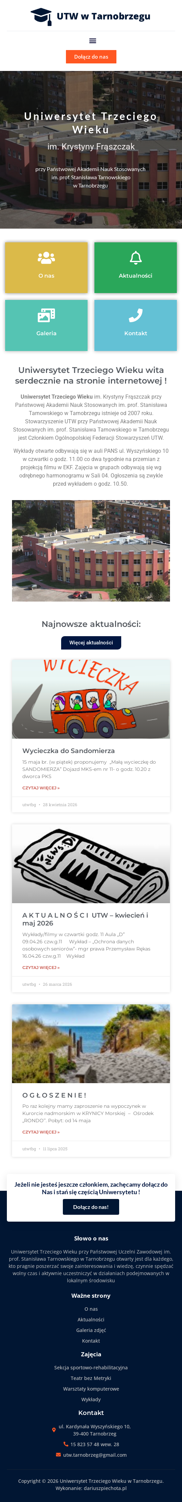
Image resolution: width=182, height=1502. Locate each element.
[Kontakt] (136, 315)
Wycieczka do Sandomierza (68, 751)
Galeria (46, 333)
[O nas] (46, 258)
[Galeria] (46, 315)
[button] (93, 40)
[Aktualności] (136, 258)
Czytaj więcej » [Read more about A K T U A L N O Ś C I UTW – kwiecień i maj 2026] (41, 967)
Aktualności (135, 275)
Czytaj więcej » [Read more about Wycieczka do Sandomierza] (41, 787)
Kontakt (135, 333)
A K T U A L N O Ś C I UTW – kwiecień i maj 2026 (85, 919)
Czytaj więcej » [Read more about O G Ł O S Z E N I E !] (41, 1132)
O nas (46, 275)
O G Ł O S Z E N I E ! (54, 1095)
